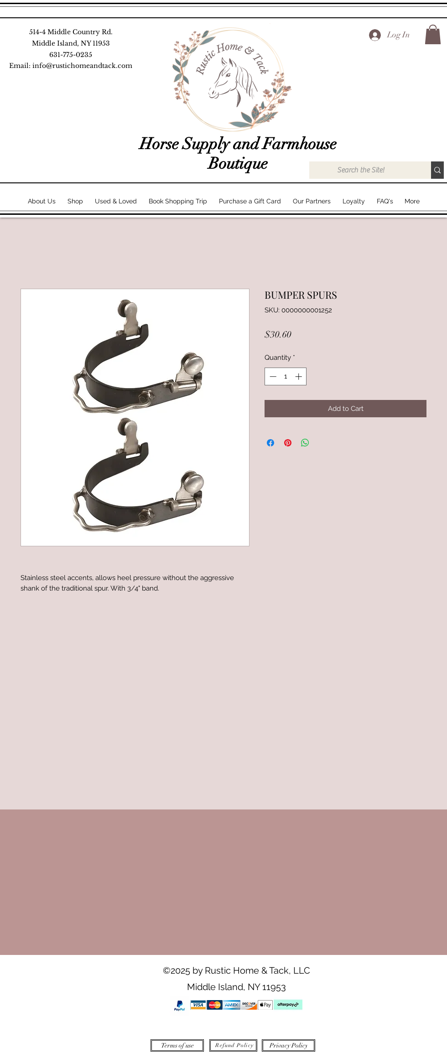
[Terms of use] (177, 1045)
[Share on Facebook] (270, 442)
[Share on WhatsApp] (305, 442)
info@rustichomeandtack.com (82, 66)
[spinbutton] (285, 376)
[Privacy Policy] (288, 1045)
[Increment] (299, 376)
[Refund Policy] (233, 1045)
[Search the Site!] (360, 170)
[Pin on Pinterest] (287, 442)
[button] (433, 34)
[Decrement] (272, 376)
